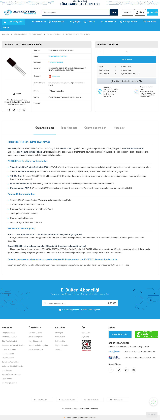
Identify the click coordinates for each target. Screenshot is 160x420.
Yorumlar (119, 127)
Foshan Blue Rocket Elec (58, 56)
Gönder (112, 303)
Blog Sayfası (75, 21)
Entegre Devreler (8, 333)
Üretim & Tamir (149, 21)
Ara (114, 12)
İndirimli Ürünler (39, 21)
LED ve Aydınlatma (9, 349)
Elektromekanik (8, 358)
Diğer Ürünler (7, 379)
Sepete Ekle (127, 59)
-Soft (66, 417)
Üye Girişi (85, 337)
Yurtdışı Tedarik (130, 21)
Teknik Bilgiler (58, 21)
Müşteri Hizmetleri (109, 21)
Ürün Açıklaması (44, 127)
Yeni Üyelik (86, 333)
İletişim (6, 28)
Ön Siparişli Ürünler (9, 383)
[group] (17, 67)
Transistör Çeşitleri (53, 34)
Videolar (91, 21)
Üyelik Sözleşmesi (36, 337)
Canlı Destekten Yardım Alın (126, 81)
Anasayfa (5, 34)
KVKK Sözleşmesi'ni (70, 310)
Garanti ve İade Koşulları (38, 345)
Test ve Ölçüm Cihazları (11, 374)
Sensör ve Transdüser (10, 362)
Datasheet (56, 76)
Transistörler (37, 34)
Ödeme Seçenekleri (95, 127)
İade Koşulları (69, 127)
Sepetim (58, 349)
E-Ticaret (72, 417)
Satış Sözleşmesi (35, 341)
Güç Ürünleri (7, 370)
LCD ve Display (8, 353)
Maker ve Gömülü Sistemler (12, 366)
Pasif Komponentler (9, 337)
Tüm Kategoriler (13, 21)
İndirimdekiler (60, 341)
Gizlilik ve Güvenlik (36, 349)
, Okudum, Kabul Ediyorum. (80, 310)
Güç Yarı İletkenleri (20, 34)
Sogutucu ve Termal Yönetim (13, 345)
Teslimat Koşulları (35, 333)
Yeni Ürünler (60, 337)
